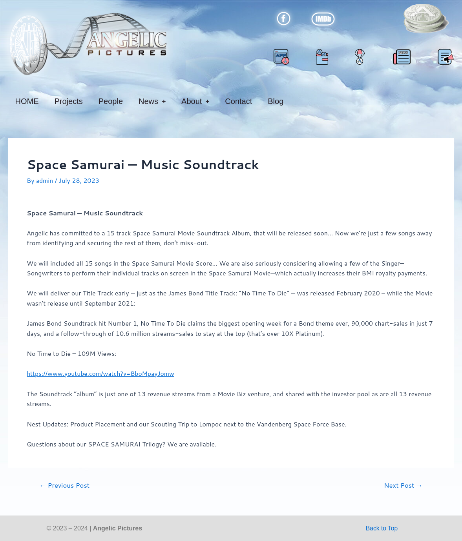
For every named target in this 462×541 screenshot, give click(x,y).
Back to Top (381, 528)
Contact (238, 101)
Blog (275, 101)
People (111, 101)
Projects (69, 101)
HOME (27, 101)
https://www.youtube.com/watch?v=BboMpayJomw (102, 373)
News (152, 101)
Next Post (402, 484)
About (195, 101)
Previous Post (65, 484)
